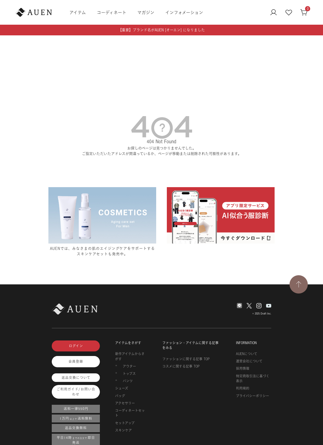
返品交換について (75, 378)
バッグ (120, 396)
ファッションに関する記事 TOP (186, 359)
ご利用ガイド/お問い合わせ (76, 392)
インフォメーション (184, 12)
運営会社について (249, 361)
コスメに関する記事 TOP (181, 366)
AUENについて (246, 354)
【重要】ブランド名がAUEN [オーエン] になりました (161, 30)
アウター (129, 366)
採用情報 (242, 368)
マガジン (145, 12)
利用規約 (242, 388)
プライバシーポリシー (252, 396)
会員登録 (75, 361)
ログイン (76, 346)
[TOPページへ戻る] (299, 284)
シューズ (121, 388)
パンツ (128, 381)
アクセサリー (125, 403)
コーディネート (111, 12)
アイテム (77, 12)
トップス (129, 374)
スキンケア (123, 430)
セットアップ (125, 423)
